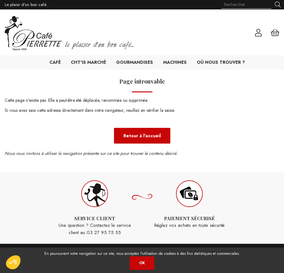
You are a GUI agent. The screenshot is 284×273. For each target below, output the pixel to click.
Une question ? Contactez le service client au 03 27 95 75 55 (94, 208)
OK (142, 263)
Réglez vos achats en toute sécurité (189, 204)
